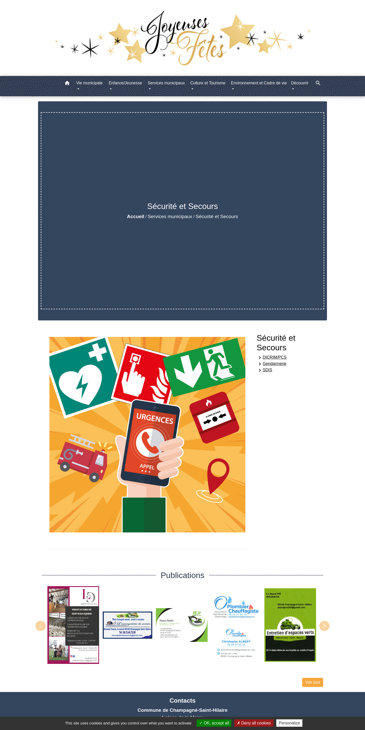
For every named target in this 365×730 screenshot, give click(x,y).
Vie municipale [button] (89, 83)
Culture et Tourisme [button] (207, 83)
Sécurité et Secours (217, 216)
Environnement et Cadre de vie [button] (259, 83)
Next (324, 626)
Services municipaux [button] (166, 83)
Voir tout (312, 682)
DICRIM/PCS (272, 358)
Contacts (183, 700)
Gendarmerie (271, 364)
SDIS (264, 370)
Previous (40, 626)
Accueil (135, 216)
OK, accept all (214, 723)
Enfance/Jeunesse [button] (125, 83)
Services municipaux (170, 216)
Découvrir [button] (299, 83)
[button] (67, 84)
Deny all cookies (254, 723)
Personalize (289, 723)
